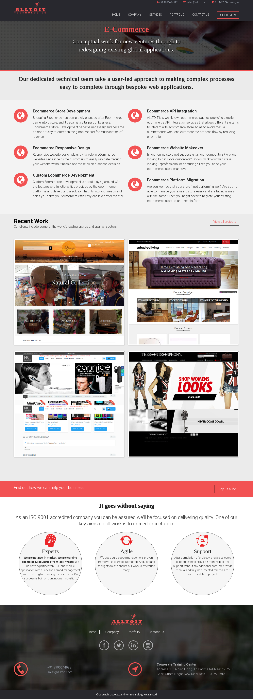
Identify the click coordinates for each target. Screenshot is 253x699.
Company (134, 14)
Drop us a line (226, 489)
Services (155, 14)
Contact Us (200, 14)
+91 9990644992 (168, 2)
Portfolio (177, 14)
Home (116, 14)
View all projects (224, 221)
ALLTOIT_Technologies (225, 2)
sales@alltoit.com (194, 2)
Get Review (228, 15)
